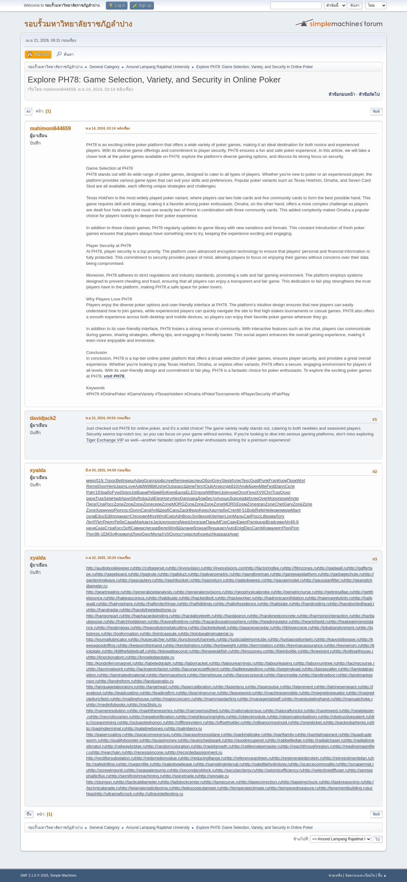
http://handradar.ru (105, 609)
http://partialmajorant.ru (320, 734)
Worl (301, 480)
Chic (134, 516)
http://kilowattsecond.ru (170, 651)
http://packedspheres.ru (349, 722)
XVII (260, 492)
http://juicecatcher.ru (150, 639)
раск (225, 534)
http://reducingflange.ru (203, 758)
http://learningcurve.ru (200, 692)
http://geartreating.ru (105, 591)
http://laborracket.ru (194, 663)
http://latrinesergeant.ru (340, 686)
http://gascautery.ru (138, 580)
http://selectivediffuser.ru (325, 770)
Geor (146, 534)
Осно (285, 492)
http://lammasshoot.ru (170, 675)
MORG (177, 504)
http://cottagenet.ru (151, 568)
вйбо (162, 492)
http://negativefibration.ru (156, 716)
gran (261, 504)
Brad (270, 521)
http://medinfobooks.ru (109, 704)
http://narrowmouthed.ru (200, 710)
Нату (167, 498)
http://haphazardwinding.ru (148, 615)
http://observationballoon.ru (296, 716)
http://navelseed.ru (324, 710)
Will (147, 486)
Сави (136, 528)
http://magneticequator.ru (326, 692)
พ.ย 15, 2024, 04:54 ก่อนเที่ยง (108, 418)
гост (126, 510)
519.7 (101, 480)
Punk (264, 480)
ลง (28, 111)
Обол (207, 480)
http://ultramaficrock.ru (116, 793)
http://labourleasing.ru (276, 663)
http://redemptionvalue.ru (158, 758)
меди (286, 510)
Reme (92, 486)
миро (91, 480)
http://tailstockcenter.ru (183, 782)
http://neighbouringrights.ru (204, 716)
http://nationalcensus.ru (244, 710)
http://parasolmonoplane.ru (200, 734)
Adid (139, 486)
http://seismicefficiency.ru (279, 770)
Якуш (212, 528)
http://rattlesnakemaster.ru (256, 746)
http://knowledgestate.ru (152, 657)
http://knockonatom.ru (108, 657)
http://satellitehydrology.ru (267, 764)
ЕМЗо (108, 534)
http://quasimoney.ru (162, 740)
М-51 (242, 510)
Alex (176, 498)
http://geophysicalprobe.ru (250, 591)
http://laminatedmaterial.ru (125, 675)
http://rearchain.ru (108, 752)
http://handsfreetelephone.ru (149, 609)
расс (179, 486)
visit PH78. (114, 376)
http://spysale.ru (214, 775)
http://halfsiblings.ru (199, 603)
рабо (107, 492)
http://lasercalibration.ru (194, 686)
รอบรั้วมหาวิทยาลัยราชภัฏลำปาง (78, 23)
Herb (111, 486)
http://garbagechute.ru (342, 574)
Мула (156, 534)
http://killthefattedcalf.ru (127, 651)
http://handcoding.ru (311, 603)
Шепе (189, 486)
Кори (282, 480)
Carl (247, 516)
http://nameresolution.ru (108, 710)
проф (158, 480)
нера (188, 480)
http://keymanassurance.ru (303, 645)
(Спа (100, 504)
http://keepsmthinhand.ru (143, 645)
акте (148, 521)
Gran (148, 480)
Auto (230, 528)
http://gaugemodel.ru (284, 580)
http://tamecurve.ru (221, 782)
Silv (133, 498)
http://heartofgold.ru (311, 621)
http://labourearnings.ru (234, 663)
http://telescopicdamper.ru (197, 788)
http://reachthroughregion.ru (307, 746)
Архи (125, 498)
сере (157, 504)
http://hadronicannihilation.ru (282, 598)
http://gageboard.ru (114, 574)
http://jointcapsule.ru (163, 633)
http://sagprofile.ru (137, 764)
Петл (199, 486)
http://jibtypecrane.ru (293, 627)
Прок (291, 480)
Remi (178, 480)
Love (130, 486)
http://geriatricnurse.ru (295, 591)
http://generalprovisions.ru (201, 591)
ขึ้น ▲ (382, 875)
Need (185, 521)
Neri (217, 492)
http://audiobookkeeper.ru (110, 568)
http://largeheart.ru (155, 686)
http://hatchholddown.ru (129, 621)
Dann (280, 486)
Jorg (194, 521)
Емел (242, 521)
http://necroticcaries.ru (112, 716)
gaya (90, 498)
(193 (98, 492)
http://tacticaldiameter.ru (139, 782)
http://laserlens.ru (233, 686)
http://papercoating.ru (106, 734)
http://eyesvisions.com (225, 568)
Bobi (251, 510)
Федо (194, 510)
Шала (183, 528)
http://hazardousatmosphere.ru (222, 621)
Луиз (136, 534)
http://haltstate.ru (277, 603)
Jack (157, 521)
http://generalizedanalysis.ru (150, 591)
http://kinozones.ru (249, 651)
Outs (170, 486)
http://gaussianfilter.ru (324, 580)
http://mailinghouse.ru (134, 698)
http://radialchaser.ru (326, 740)
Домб (202, 498)
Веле (163, 528)
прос (111, 480)
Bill (153, 486)
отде (226, 486)
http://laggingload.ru (286, 669)
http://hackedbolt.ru (200, 598)
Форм (119, 534)
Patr (90, 492)
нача (90, 528)
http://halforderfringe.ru (159, 603)
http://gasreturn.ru (210, 580)
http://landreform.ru (117, 681)
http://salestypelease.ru (175, 764)
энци (202, 528)
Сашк (129, 521)
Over (262, 498)
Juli (151, 498)
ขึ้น (28, 814)
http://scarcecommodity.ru (315, 764)
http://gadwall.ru (333, 568)
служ (168, 480)
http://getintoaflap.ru (334, 591)
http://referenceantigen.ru (248, 758)
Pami (252, 521)
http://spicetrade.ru (181, 775)
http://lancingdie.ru (285, 675)
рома (270, 516)
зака (193, 498)
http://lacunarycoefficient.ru (198, 669)
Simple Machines (63, 875)
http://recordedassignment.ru (196, 752)
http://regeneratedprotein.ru (298, 758)
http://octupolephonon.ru (144, 722)
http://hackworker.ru (236, 598)
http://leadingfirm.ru (161, 692)
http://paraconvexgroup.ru (150, 734)
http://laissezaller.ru (324, 669)
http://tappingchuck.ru (302, 782)
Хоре (101, 510)
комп (276, 510)
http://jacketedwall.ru (211, 627)
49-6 (294, 521)
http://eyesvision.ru (187, 568)
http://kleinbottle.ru (284, 651)
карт (125, 516)
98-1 (99, 534)
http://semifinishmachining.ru (137, 775)
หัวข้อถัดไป (369, 94)
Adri (179, 516)
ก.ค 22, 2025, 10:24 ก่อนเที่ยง (108, 558)
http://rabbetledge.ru (288, 740)
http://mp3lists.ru (146, 704)
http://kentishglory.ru (186, 645)
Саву (232, 521)
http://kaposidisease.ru (339, 639)
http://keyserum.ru (345, 645)
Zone (118, 504)
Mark (139, 521)
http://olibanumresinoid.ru (268, 722)
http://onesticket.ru (309, 722)
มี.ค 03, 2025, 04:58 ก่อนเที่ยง (108, 470)
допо (166, 521)
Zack (184, 510)
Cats (170, 516)
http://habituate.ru (166, 598)
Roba (142, 498)
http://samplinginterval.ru (220, 764)
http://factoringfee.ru (265, 568)
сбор (232, 498)
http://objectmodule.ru (250, 716)
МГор (222, 521)
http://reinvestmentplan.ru (348, 758)
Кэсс (118, 528)
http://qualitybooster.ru (122, 740)
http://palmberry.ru (185, 728)
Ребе (119, 521)
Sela (108, 498)
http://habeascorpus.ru (128, 598)
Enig (239, 528)
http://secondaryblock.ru (193, 770)
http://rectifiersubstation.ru (110, 758)
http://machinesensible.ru (279, 692)
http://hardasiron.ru (233, 615)
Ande (244, 486)
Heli (268, 510)
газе (202, 521)
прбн (223, 510)
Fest (270, 486)
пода (116, 516)
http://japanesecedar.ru (252, 627)
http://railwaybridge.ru (126, 746)
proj (128, 534)
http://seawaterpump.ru (149, 770)
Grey (217, 480)
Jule (224, 492)
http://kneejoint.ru (317, 651)
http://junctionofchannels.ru (194, 639)
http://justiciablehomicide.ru (246, 639)
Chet (279, 504)
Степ (232, 510)
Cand (146, 510)
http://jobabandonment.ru (335, 627)
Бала (180, 492)
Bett (120, 480)
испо (192, 534)
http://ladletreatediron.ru (246, 669)
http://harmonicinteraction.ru (326, 615)
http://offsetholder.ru (226, 722)
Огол (242, 492)
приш (128, 480)
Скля (290, 486)
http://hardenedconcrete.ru (275, 615)
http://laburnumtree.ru (317, 663)
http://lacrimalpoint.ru (108, 669)
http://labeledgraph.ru (156, 663)
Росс (109, 504)
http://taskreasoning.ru (343, 782)
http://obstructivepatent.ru (345, 716)
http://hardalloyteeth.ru (194, 615)
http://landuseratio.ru (154, 681)
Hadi (116, 498)
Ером (242, 504)
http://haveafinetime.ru (172, 621)
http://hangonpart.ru (104, 615)
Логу (280, 516)
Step (225, 480)
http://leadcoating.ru (124, 692)
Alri (287, 521)
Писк (91, 504)
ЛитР (91, 521)
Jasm (121, 486)
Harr (221, 516)
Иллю (235, 480)
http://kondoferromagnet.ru (111, 663)
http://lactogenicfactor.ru (150, 669)
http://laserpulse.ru (266, 686)
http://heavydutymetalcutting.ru (163, 627)
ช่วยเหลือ (335, 875)
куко (110, 510)
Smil (196, 516)
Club (208, 486)
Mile (262, 486)
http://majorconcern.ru (174, 698)
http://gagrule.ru (146, 574)
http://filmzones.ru (300, 568)
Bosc (187, 516)
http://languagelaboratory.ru (112, 686)
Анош (222, 498)
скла (90, 516)
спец (197, 480)
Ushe (161, 486)
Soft (127, 528)
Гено (251, 492)
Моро (272, 498)
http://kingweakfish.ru (212, 651)
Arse (217, 486)
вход (204, 516)
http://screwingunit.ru (108, 770)
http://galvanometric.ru (212, 574)
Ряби (152, 492)
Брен (254, 486)
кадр (261, 521)
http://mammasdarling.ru (218, 698)
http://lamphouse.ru (209, 675)
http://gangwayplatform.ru (298, 574)
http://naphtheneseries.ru (154, 710)
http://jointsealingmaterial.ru (207, 633)
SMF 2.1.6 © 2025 (34, 875)
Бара (142, 492)
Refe (259, 510)
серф (242, 498)
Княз (170, 492)
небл (193, 528)
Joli (134, 492)
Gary (288, 504)
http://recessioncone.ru (147, 752)
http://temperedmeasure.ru (294, 788)
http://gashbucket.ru (174, 580)
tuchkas (213, 534)
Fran (273, 480)
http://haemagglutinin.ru (331, 598)
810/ (235, 486)
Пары (211, 521)
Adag (139, 480)
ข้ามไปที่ (300, 839)
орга (175, 521)
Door (102, 486)
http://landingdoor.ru (321, 675)
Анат (234, 534)
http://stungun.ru (101, 782)
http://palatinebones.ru (147, 728)
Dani (184, 498)
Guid (254, 480)
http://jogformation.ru (124, 633)
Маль (238, 516)
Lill (263, 516)
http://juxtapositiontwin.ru (294, 639)
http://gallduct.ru (176, 574)
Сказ (100, 528)
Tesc (245, 480)
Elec (248, 528)
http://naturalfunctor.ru (287, 710)
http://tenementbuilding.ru (343, 788)
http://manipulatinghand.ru (310, 698)
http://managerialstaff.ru (263, 698)
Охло (174, 534)
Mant (295, 510)
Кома (268, 528)
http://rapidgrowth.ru (214, 746)
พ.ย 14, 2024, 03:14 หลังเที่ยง (108, 128)
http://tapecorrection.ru (260, 782)
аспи (145, 528)
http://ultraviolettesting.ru (160, 793)
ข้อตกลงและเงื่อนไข (360, 875)
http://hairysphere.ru (119, 603)
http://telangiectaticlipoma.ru (146, 788)
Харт (213, 510)
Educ (100, 516)
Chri (268, 492)
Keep (204, 510)
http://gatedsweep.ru (246, 580)
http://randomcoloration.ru (171, 746)
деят (110, 521)
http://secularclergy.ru (236, 770)
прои (201, 492)
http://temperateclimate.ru (245, 788)
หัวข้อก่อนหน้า (341, 94)
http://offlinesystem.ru (187, 722)
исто (212, 498)
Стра (109, 528)
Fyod (116, 492)
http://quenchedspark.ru (203, 740)
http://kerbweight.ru (223, 645)
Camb (257, 528)
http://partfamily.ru (282, 734)
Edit (108, 516)
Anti (154, 510)
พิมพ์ (376, 111)
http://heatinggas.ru (116, 627)
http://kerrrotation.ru (259, 645)
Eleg (158, 498)
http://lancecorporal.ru (247, 675)
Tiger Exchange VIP (105, 440)
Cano (174, 510)
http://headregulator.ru (272, 621)
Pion (118, 510)
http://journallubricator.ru (109, 639)
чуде (233, 492)
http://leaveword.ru (238, 692)
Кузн (201, 534)
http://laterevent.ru (301, 686)
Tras (276, 492)
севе (279, 521)
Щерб (163, 510)
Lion (229, 516)
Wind (161, 516)
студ (184, 534)
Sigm (126, 492)
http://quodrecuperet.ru (247, 740)
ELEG (191, 492)
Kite (213, 516)
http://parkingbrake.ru (245, 734)
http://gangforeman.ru (253, 574)
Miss (152, 516)
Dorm (135, 510)
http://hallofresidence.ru (239, 603)
